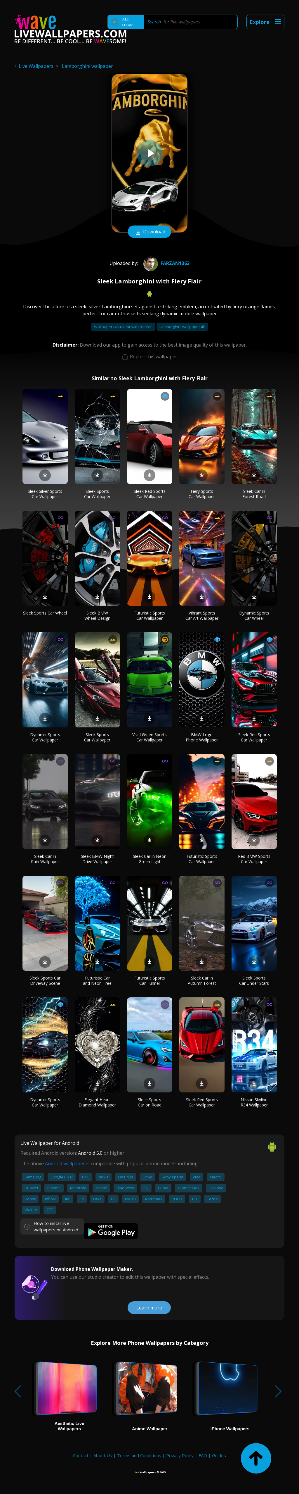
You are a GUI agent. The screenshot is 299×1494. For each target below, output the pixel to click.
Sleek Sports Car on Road (149, 1102)
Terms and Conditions (139, 1455)
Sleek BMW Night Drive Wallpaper (97, 858)
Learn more (149, 1307)
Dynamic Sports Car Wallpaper (45, 737)
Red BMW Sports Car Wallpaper (254, 858)
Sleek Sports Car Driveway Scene (44, 980)
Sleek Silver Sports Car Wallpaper (45, 493)
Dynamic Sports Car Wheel (254, 615)
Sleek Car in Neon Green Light (149, 858)
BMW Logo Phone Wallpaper (202, 737)
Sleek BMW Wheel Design (97, 615)
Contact (80, 1455)
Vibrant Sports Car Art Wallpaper (201, 615)
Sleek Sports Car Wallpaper (97, 493)
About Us (102, 1455)
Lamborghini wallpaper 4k (182, 326)
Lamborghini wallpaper (87, 66)
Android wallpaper (65, 1163)
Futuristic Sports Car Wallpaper (149, 615)
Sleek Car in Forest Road (254, 493)
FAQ (203, 1455)
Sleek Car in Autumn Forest (202, 980)
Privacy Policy (180, 1455)
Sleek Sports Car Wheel (45, 613)
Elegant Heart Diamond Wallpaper (97, 1102)
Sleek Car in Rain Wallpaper (45, 858)
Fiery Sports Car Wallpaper (202, 493)
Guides (219, 1455)
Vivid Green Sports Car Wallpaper (149, 737)
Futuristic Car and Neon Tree (97, 980)
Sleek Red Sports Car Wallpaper (150, 493)
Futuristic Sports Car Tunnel (149, 980)
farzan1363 (166, 263)
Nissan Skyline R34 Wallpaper (254, 1102)
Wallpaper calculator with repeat (123, 326)
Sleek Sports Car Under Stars (254, 980)
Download (149, 232)
